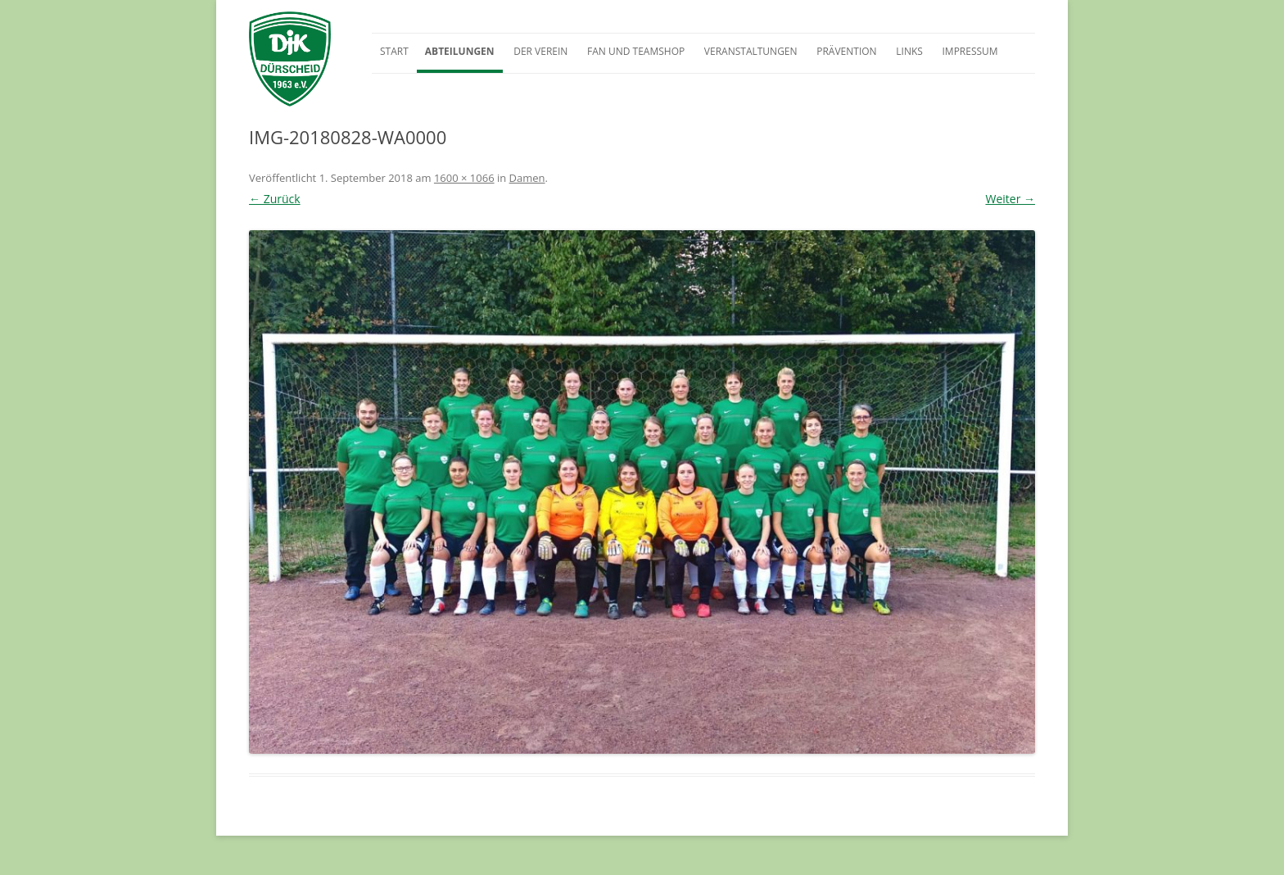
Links (909, 51)
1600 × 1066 (464, 177)
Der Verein (540, 51)
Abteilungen (460, 51)
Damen (527, 177)
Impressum (969, 51)
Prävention (846, 51)
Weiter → (1010, 198)
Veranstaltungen (751, 51)
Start (394, 51)
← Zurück (275, 198)
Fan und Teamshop (636, 51)
